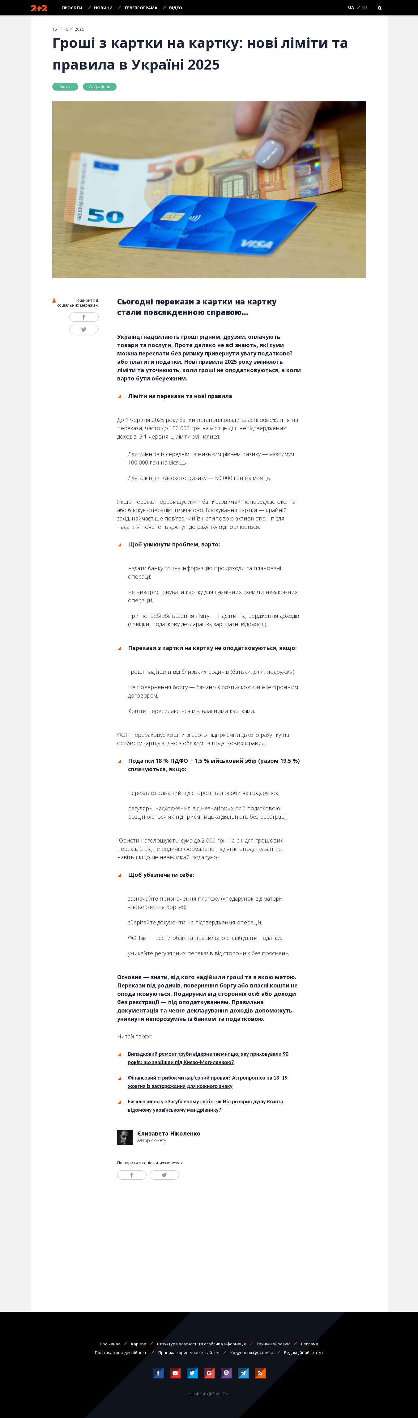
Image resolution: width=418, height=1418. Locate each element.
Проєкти (72, 7)
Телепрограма (140, 7)
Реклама (309, 1344)
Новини (103, 7)
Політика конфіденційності (121, 1352)
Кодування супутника (251, 1352)
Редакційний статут (303, 1352)
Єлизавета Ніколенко (169, 1133)
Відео (175, 7)
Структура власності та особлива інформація (201, 1344)
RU (364, 8)
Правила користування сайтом (189, 1352)
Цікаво (65, 86)
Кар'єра (138, 1344)
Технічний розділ (273, 1344)
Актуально (100, 86)
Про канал (110, 1344)
